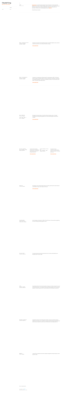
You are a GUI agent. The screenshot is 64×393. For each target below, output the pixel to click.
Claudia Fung (6, 3)
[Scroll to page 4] (40, 112)
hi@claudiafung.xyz (4, 390)
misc (8, 9)
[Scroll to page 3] (39, 39)
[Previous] (21, 27)
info (2, 9)
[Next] (58, 27)
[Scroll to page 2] (39, 74)
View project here (35, 189)
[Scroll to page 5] (40, 39)
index (9, 7)
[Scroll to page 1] (38, 39)
